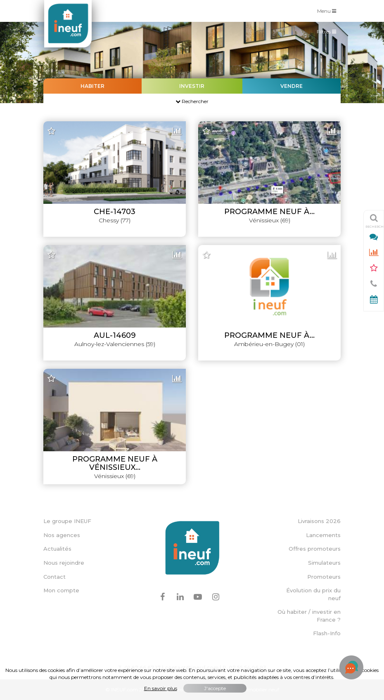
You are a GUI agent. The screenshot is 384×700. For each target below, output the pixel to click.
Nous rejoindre (63, 562)
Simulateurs (324, 562)
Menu (329, 10)
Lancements (323, 535)
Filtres (328, 33)
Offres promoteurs (315, 548)
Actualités (57, 548)
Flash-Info (327, 633)
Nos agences (61, 535)
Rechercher (192, 101)
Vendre (291, 86)
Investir (191, 86)
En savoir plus (160, 688)
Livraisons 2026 (319, 521)
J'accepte (215, 688)
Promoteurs (324, 576)
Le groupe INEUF (67, 521)
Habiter (92, 86)
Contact (54, 576)
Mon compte (61, 590)
